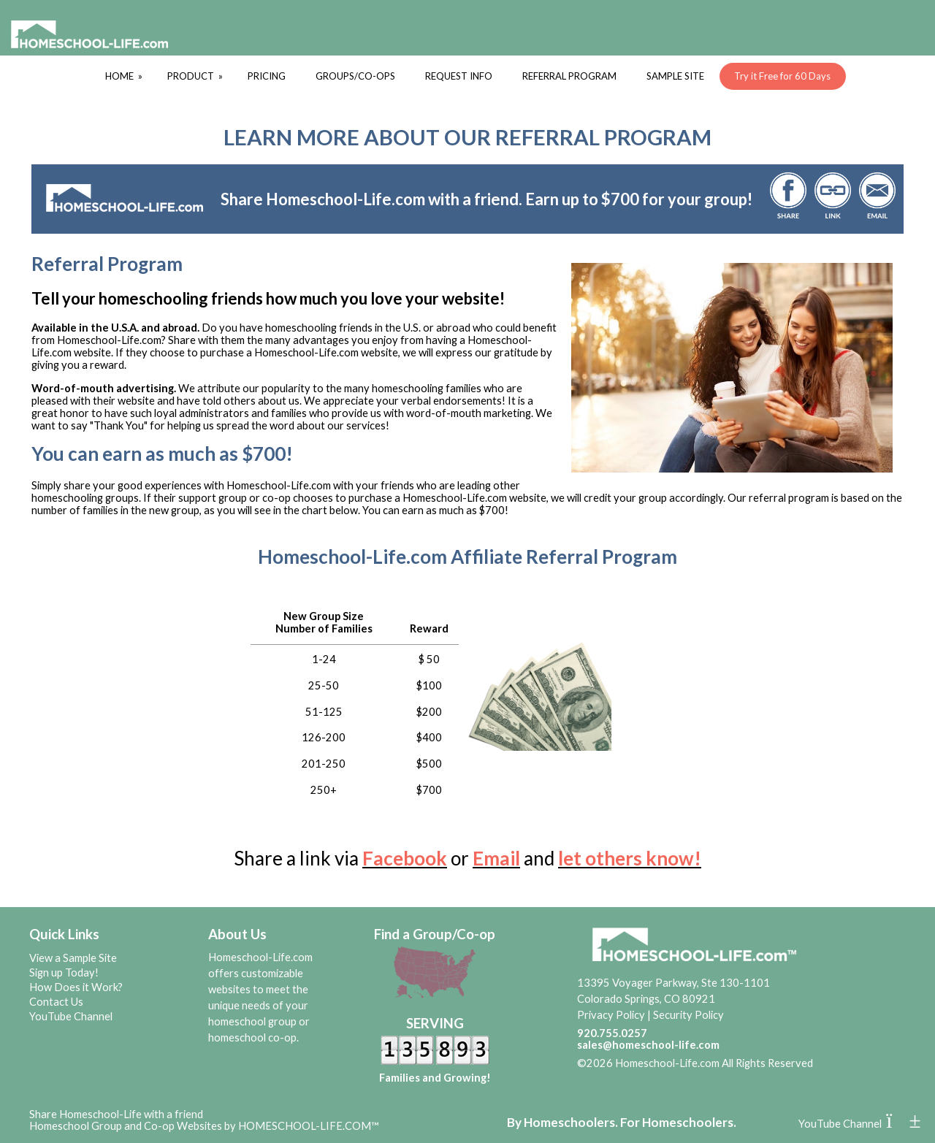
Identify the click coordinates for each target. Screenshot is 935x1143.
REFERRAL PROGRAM (569, 76)
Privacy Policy (611, 1015)
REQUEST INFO (458, 76)
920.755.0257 (612, 1033)
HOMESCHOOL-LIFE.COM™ (308, 1126)
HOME (125, 76)
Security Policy (688, 1015)
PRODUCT (196, 76)
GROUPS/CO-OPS (355, 76)
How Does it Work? (76, 987)
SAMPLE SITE (675, 76)
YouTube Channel (70, 1016)
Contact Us (56, 1001)
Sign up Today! (64, 972)
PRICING (267, 76)
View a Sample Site (73, 958)
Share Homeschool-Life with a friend (116, 1114)
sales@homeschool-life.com (648, 1045)
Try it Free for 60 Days (782, 76)
